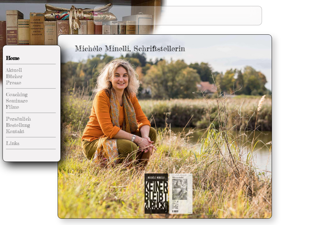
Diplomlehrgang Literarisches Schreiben (214, 20)
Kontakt (15, 131)
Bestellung (18, 125)
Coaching (16, 94)
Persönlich (18, 119)
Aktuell (14, 70)
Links (12, 143)
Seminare (17, 101)
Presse (13, 82)
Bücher (14, 76)
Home (12, 58)
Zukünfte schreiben (235, 11)
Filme (12, 107)
